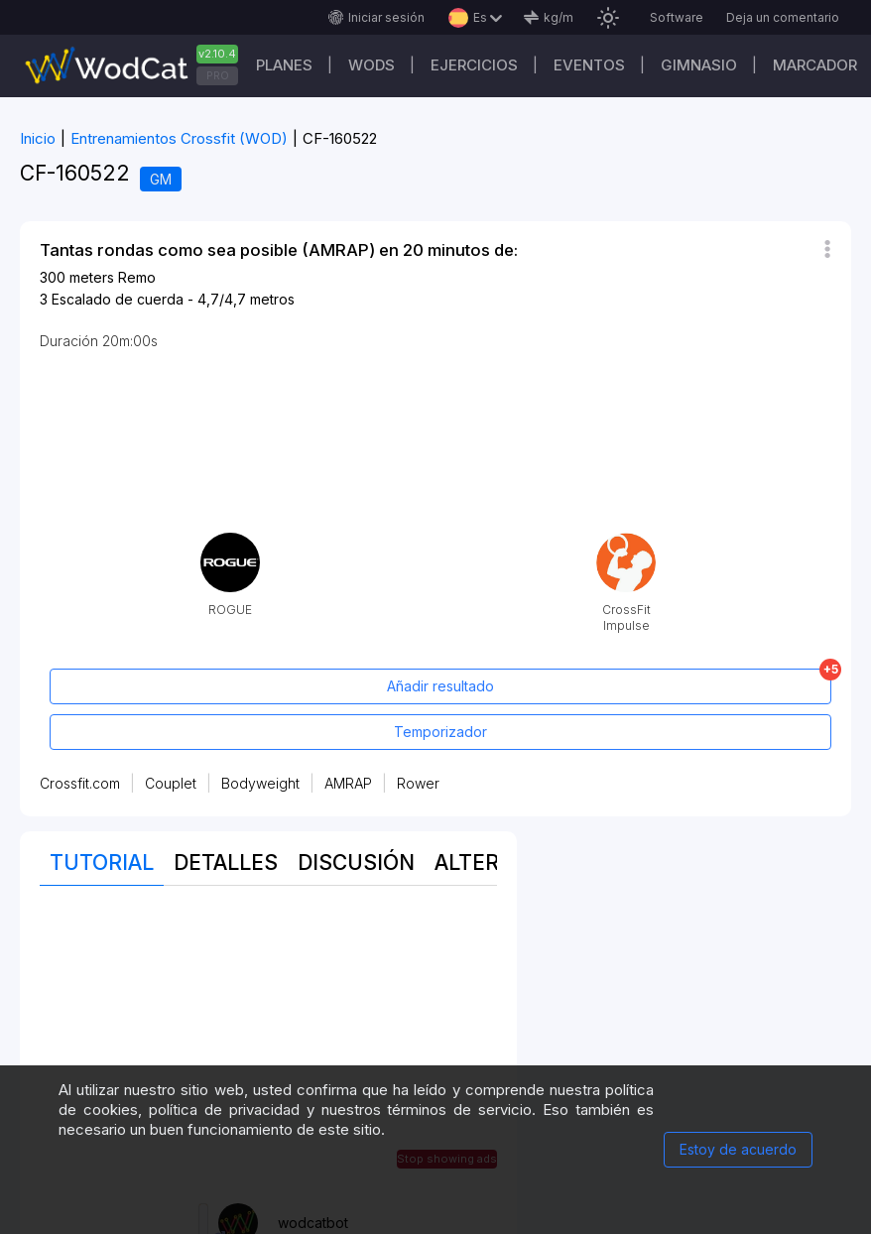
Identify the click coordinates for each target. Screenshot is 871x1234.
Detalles (226, 862)
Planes (284, 65)
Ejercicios (474, 65)
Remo (137, 277)
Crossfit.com (80, 783)
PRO (217, 75)
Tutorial (102, 862)
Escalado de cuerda (118, 299)
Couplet (170, 783)
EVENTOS (589, 65)
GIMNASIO (699, 65)
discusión (356, 862)
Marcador (815, 65)
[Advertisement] (268, 1044)
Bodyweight (260, 783)
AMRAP (348, 783)
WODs (371, 65)
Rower (418, 783)
